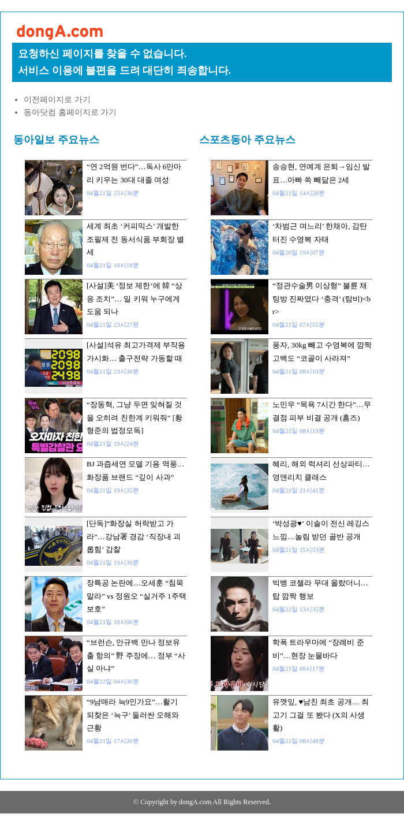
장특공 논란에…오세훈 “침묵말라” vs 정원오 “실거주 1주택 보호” (136, 595)
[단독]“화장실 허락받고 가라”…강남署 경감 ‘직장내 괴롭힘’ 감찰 (134, 536)
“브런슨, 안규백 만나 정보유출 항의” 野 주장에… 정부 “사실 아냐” (136, 655)
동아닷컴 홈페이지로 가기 (70, 112)
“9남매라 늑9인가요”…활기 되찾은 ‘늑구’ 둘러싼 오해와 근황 (133, 714)
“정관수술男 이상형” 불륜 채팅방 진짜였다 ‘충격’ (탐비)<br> (321, 298)
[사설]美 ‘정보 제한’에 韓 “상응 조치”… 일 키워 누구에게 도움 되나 (134, 298)
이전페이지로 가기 (57, 99)
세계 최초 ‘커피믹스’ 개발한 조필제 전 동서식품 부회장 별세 (135, 239)
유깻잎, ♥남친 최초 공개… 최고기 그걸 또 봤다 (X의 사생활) (320, 714)
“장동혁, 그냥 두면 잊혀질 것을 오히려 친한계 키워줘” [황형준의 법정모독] (134, 417)
